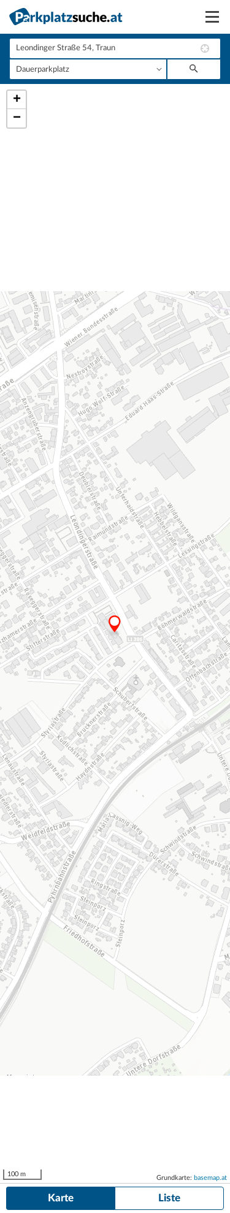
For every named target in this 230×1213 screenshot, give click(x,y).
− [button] (17, 118)
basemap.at (210, 1177)
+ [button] (17, 100)
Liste (169, 1198)
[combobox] (115, 48)
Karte (61, 1198)
